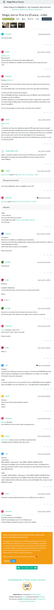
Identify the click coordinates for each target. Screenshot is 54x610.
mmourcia (8, 76)
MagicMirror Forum (15, 2)
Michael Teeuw (35, 594)
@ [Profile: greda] (4, 422)
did (6, 365)
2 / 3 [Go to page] (27, 568)
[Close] (50, 535)
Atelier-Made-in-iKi (11, 151)
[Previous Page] (22, 568)
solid (7, 280)
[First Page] (18, 568)
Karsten (42, 597)
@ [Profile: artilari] (4, 201)
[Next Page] (31, 568)
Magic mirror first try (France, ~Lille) (26, 175)
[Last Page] (35, 568)
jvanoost (8, 234)
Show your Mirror (8, 19)
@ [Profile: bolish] (9, 80)
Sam (24, 597)
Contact (22, 601)
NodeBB (25, 599)
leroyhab (8, 34)
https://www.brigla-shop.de (25, 220)
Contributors (40, 599)
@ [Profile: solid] (3, 330)
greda (7, 396)
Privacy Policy (30, 601)
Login (13, 561)
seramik (7, 262)
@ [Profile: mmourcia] (5, 56)
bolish (7, 52)
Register (6, 561)
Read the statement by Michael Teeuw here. (27, 9)
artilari (7, 171)
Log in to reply (47, 19)
